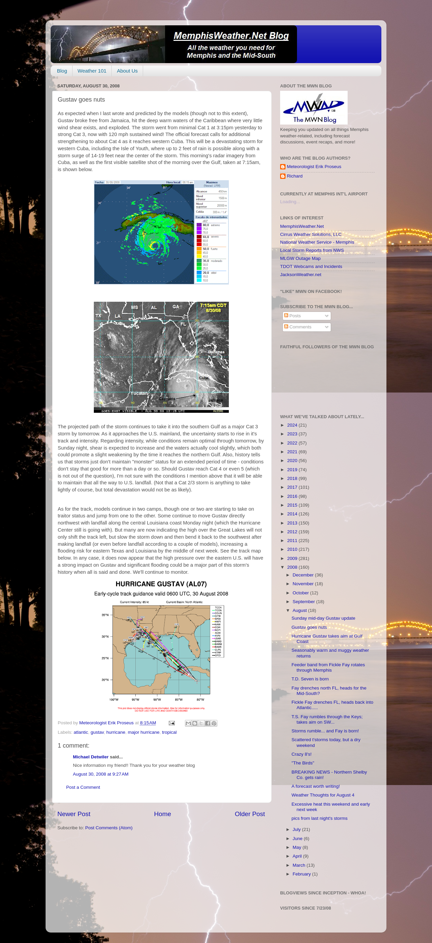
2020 (293, 460)
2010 (293, 549)
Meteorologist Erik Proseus (314, 166)
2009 (293, 558)
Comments (298, 326)
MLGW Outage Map (300, 258)
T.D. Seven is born (310, 678)
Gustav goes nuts (309, 627)
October (301, 592)
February (302, 874)
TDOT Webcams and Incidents (311, 266)
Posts (292, 315)
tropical (169, 732)
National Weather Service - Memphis (317, 242)
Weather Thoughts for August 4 (323, 795)
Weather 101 (92, 71)
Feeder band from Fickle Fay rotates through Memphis (328, 667)
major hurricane (144, 732)
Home (162, 813)
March (299, 865)
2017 (293, 487)
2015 (293, 505)
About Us (127, 71)
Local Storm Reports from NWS (312, 250)
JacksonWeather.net (300, 274)
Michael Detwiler (91, 756)
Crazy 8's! (302, 754)
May (297, 847)
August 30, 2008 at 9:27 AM (101, 774)
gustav (97, 732)
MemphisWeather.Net (302, 226)
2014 (293, 513)
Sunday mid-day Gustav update (323, 618)
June (298, 838)
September (304, 601)
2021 (293, 451)
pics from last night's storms (320, 818)
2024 (293, 425)
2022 (293, 443)
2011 (293, 540)
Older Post (250, 813)
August (300, 610)
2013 (293, 523)
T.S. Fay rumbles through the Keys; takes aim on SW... (327, 719)
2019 (293, 469)
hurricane (115, 732)
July (297, 829)
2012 (293, 531)
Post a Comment (83, 787)
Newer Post (73, 813)
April (298, 856)
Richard (295, 176)
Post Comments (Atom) (109, 827)
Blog (62, 71)
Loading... (290, 201)
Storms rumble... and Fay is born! (325, 730)
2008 (293, 567)
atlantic (81, 732)
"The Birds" (303, 762)
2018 (293, 478)
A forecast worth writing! (316, 786)
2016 (293, 496)
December (304, 574)
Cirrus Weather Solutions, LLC (311, 234)
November (304, 583)
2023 (293, 433)
